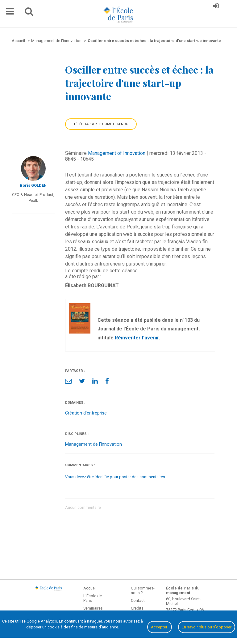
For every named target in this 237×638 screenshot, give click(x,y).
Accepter (159, 627)
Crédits (137, 608)
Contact (138, 600)
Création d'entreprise (86, 413)
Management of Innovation (116, 153)
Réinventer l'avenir (137, 338)
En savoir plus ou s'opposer (206, 627)
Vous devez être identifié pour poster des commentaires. (115, 476)
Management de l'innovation (93, 444)
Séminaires (93, 608)
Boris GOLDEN (33, 185)
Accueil (90, 588)
